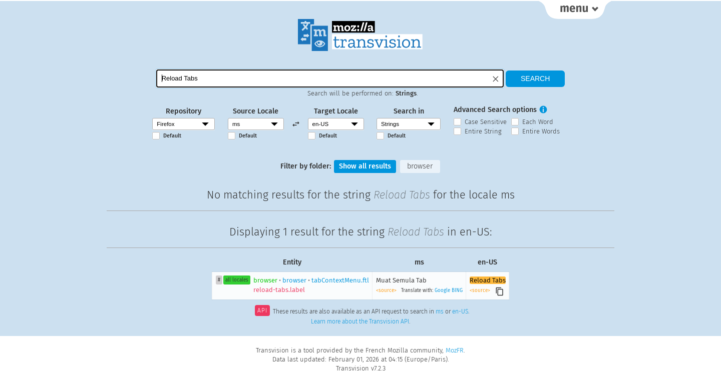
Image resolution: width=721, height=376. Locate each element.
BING (457, 291)
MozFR (455, 350)
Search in (409, 111)
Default (172, 135)
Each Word (537, 122)
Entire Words (541, 131)
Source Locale (255, 111)
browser (420, 166)
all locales (236, 280)
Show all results (365, 166)
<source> (387, 291)
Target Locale (336, 111)
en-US (460, 311)
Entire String (483, 131)
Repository (183, 111)
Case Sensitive (486, 122)
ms (440, 311)
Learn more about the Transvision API (360, 321)
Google (442, 291)
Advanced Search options (495, 110)
